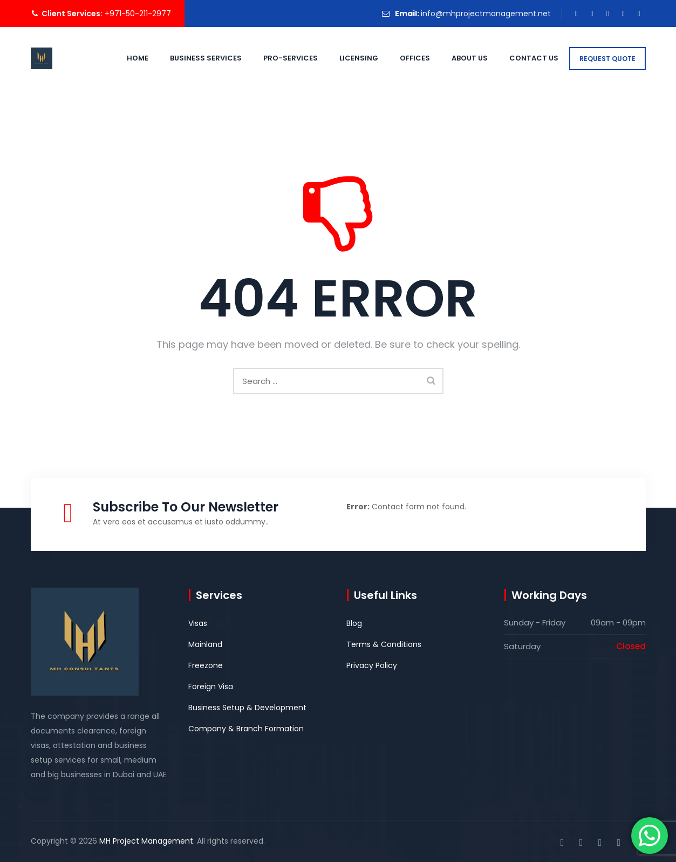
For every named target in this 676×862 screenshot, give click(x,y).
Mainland (205, 644)
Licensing (346, 58)
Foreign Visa (210, 686)
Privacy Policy (371, 665)
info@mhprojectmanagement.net (486, 13)
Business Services (194, 58)
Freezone (205, 665)
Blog (354, 623)
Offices (403, 58)
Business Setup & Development (247, 707)
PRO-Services (278, 58)
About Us (458, 58)
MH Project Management (146, 841)
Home (125, 58)
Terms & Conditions (383, 644)
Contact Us (522, 58)
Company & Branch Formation (246, 728)
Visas (197, 623)
